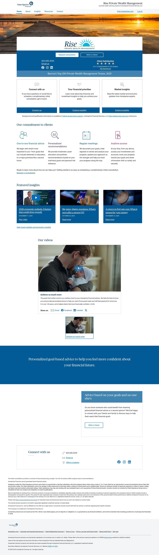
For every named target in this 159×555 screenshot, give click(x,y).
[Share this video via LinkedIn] (78, 310)
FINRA (50, 546)
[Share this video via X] (86, 310)
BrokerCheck (108, 537)
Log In (139, 11)
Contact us (36, 110)
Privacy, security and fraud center (87, 531)
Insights (37, 11)
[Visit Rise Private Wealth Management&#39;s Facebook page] (119, 462)
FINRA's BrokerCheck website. (72, 116)
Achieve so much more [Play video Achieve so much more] (75, 336)
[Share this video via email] (54, 311)
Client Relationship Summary (118, 116)
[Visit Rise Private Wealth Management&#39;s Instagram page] (124, 462)
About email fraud (105, 531)
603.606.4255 (47, 61)
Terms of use (70, 531)
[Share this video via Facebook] (66, 310)
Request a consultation (26, 173)
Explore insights (79, 110)
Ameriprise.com (13, 531)
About (27, 11)
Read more (66, 219)
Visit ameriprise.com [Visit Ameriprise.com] (125, 11)
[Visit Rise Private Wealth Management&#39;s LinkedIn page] (129, 462)
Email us (45, 64)
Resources (48, 11)
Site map (115, 531)
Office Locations (72, 462)
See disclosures (105, 69)
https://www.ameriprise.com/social (26, 500)
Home (19, 11)
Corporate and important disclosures (32, 531)
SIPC (56, 546)
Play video (23, 219)
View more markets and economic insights (34, 227)
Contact (60, 11)
